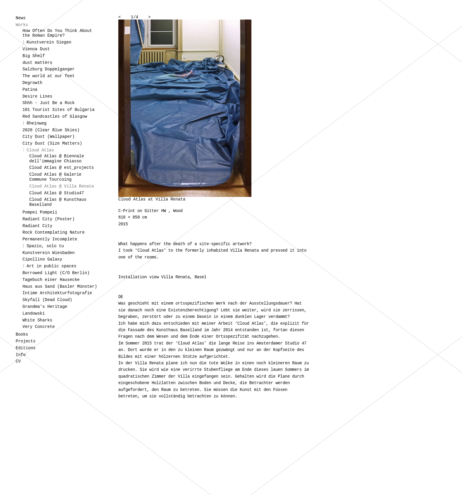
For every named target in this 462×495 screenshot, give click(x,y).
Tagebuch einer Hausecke (51, 279)
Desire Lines (37, 96)
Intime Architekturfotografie (57, 293)
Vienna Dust (36, 49)
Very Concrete (38, 326)
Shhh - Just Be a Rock (48, 103)
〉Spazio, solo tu (43, 246)
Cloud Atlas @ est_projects (61, 167)
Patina (29, 89)
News (21, 18)
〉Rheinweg (34, 123)
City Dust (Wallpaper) (48, 136)
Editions (25, 348)
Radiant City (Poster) (48, 219)
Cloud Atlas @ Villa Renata (61, 186)
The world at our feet (48, 76)
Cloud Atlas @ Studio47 (56, 193)
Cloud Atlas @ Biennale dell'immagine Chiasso (56, 159)
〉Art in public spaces (49, 266)
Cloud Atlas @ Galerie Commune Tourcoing (55, 177)
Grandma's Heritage (44, 306)
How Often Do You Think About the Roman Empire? (57, 33)
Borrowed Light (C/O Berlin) (56, 273)
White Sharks (37, 320)
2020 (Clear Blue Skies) (51, 130)
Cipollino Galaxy (42, 259)
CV (18, 361)
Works (22, 24)
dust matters (37, 62)
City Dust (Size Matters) (52, 143)
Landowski (33, 313)
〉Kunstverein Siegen (46, 42)
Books (22, 334)
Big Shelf (33, 56)
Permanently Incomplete (49, 239)
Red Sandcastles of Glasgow (54, 116)
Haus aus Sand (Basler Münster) (59, 286)
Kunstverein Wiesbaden (48, 252)
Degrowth (32, 82)
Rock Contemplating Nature (53, 232)
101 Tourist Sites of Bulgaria (58, 109)
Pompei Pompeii (39, 212)
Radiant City (37, 226)
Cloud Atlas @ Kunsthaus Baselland (57, 202)
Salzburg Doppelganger (48, 69)
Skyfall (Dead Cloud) (47, 299)
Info (21, 354)
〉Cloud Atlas (38, 150)
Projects (25, 341)
